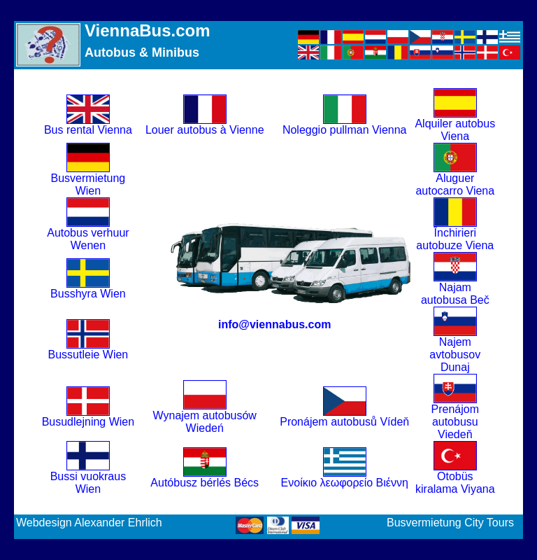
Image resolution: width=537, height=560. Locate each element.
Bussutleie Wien (88, 349)
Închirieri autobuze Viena (455, 234)
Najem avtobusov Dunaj (454, 349)
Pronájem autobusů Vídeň (344, 417)
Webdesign (44, 522)
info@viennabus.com (274, 324)
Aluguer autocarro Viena (454, 179)
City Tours (489, 522)
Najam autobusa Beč (455, 289)
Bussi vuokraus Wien (88, 478)
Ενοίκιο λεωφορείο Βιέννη (344, 478)
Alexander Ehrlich (118, 522)
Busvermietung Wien (88, 179)
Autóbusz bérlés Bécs (204, 478)
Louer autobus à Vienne (204, 125)
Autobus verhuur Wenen (88, 234)
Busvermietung (424, 522)
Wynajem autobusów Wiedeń (205, 417)
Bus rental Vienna (88, 125)
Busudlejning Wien (88, 417)
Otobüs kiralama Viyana (455, 478)
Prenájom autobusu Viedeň (455, 416)
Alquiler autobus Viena (455, 125)
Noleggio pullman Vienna (344, 125)
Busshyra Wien (88, 289)
